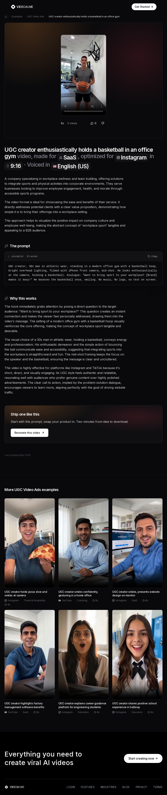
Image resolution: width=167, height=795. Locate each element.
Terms (157, 787)
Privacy (141, 787)
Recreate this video (29, 432)
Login (71, 787)
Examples (17, 16)
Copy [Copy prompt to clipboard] (152, 256)
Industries (109, 787)
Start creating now (143, 758)
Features (88, 787)
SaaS (67, 157)
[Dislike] (102, 123)
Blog (126, 787)
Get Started (144, 6)
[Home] (6, 16)
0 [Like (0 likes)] (93, 123)
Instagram (132, 157)
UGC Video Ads (35, 16)
